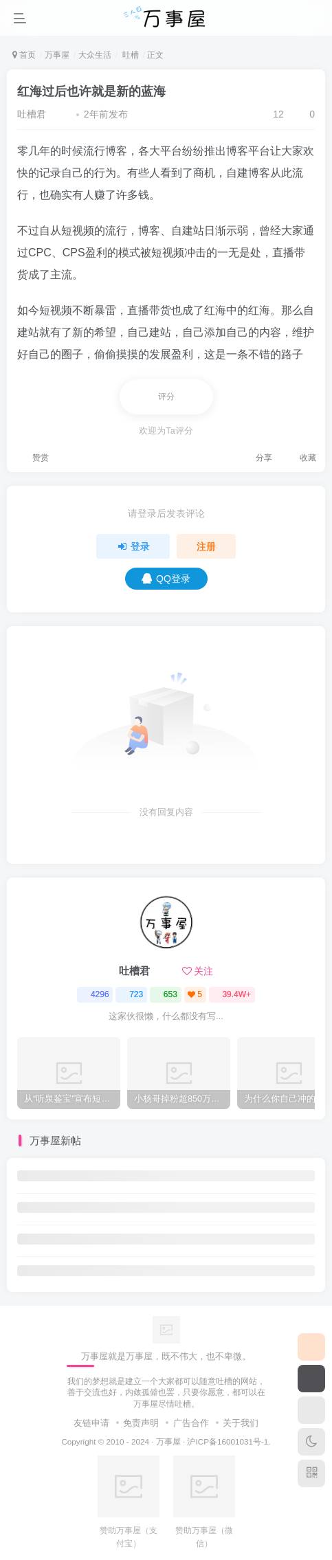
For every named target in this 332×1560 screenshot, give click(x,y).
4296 (95, 994)
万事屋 (57, 55)
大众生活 (94, 55)
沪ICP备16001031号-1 (227, 1441)
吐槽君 (31, 114)
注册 (206, 546)
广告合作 (191, 1423)
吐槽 (129, 55)
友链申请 (91, 1423)
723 (131, 994)
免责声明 (141, 1423)
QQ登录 (166, 578)
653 (165, 994)
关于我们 (240, 1423)
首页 (24, 55)
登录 (133, 546)
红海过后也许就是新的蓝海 (91, 91)
